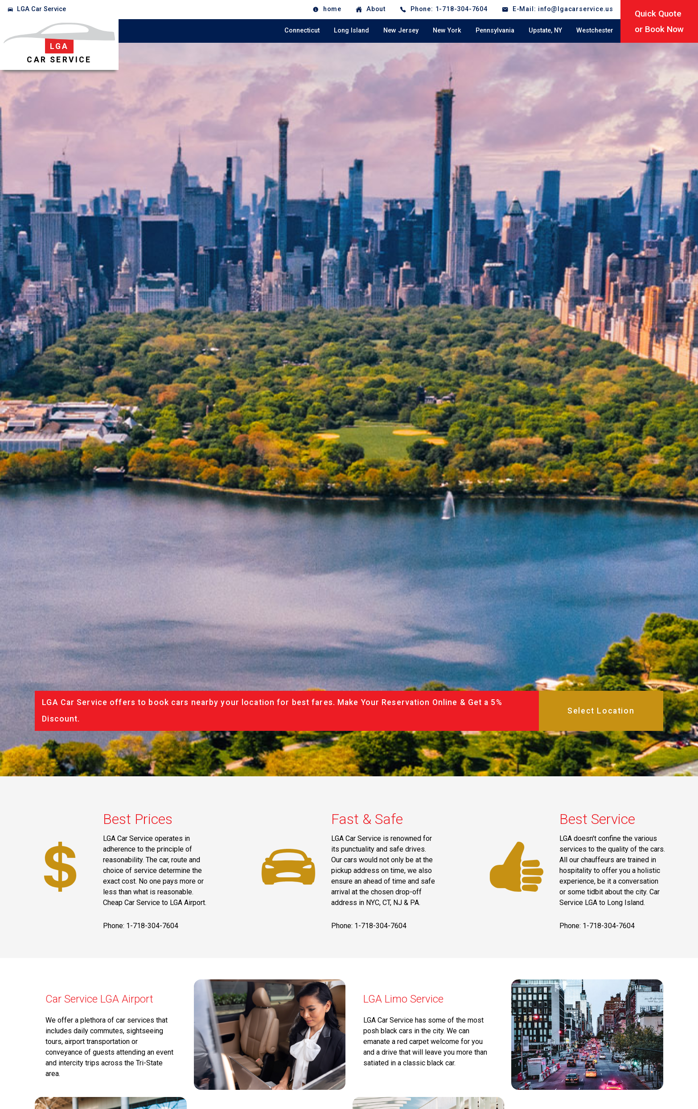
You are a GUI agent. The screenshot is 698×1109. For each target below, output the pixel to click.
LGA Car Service (41, 9)
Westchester (594, 30)
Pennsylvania (495, 30)
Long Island (351, 30)
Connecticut (302, 30)
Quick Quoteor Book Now (659, 21)
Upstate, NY (545, 30)
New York (447, 30)
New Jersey (401, 30)
